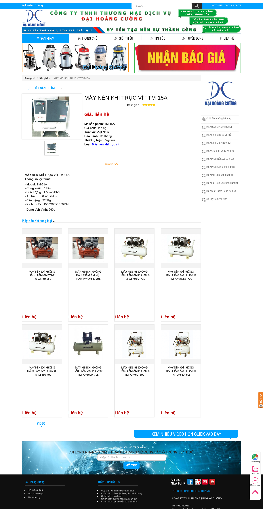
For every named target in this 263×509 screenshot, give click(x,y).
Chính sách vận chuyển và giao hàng (119, 437)
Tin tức (157, 38)
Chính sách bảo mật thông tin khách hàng (121, 429)
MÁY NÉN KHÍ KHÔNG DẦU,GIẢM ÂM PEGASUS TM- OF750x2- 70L (181, 275)
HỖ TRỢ (131, 401)
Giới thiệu (123, 38)
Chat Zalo (255, 470)
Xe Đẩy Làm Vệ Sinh (216, 198)
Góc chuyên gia (35, 429)
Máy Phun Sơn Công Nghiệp (220, 166)
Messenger (255, 481)
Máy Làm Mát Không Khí (219, 142)
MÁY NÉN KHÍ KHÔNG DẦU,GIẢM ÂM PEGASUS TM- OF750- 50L (134, 338)
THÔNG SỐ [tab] (111, 164)
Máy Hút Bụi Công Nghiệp (219, 126)
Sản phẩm (45, 38)
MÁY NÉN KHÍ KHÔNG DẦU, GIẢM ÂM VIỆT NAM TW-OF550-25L (88, 275)
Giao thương (34, 433)
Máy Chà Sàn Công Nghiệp (220, 150)
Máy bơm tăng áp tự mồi (219, 134)
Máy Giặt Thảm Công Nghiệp (221, 190)
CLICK (199, 369)
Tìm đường (255, 458)
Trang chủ (87, 38)
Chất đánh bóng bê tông (218, 118)
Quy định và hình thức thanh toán (117, 426)
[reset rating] (141, 104)
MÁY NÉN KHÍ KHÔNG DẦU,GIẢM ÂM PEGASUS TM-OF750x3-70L (134, 275)
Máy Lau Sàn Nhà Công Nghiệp (222, 182)
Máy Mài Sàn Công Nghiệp (220, 174)
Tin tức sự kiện (35, 425)
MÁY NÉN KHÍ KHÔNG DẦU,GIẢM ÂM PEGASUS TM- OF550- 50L (181, 338)
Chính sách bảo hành (111, 432)
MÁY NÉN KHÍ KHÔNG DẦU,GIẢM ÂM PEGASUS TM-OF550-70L (42, 338)
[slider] (148, 105)
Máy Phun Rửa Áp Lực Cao (220, 158)
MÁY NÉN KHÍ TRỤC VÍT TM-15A (125, 98)
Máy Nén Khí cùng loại (37, 220)
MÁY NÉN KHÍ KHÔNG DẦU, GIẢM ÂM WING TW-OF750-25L (42, 275)
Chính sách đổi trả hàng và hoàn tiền (119, 434)
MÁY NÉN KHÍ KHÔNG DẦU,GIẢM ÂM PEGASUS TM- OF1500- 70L (88, 338)
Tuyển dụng (192, 38)
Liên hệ (227, 38)
